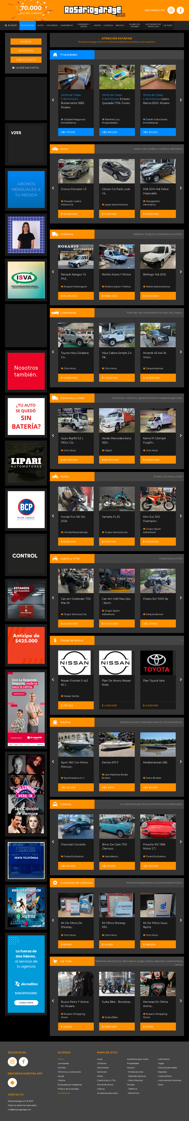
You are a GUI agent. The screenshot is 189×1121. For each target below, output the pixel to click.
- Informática (163, 1059)
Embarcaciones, (130, 722)
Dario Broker (152, 777)
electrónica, (114, 961)
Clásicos (101, 1089)
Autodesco (110, 856)
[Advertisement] (26, 98)
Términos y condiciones (69, 1072)
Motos (100, 1076)
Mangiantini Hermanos (151, 203)
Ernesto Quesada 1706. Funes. (116, 99)
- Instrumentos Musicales (169, 1080)
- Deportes (162, 1072)
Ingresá (26, 41)
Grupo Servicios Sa (114, 532)
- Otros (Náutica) (135, 1080)
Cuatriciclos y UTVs (106, 1080)
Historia (61, 1080)
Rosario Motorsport (74, 286)
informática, (129, 961)
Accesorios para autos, (140, 882)
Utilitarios (101, 1063)
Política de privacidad (68, 1089)
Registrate (26, 50)
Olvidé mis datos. (25, 67)
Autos (100, 1059)
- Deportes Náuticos (136, 1076)
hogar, (141, 961)
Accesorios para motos (167, 882)
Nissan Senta (70, 696)
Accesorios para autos (107, 1093)
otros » (179, 964)
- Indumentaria (164, 1076)
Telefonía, (101, 961)
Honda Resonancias (74, 532)
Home (61, 1059)
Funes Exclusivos (72, 856)
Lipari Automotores (115, 204)
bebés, (149, 961)
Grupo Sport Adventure (152, 530)
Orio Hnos (68, 368)
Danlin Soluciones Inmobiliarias (155, 121)
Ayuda (61, 1076)
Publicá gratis (26, 59)
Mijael (107, 450)
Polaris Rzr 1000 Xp (155, 598)
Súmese (62, 1067)
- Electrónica (133, 1093)
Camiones (102, 1072)
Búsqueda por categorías (70, 1084)
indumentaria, (174, 961)
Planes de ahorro (105, 1084)
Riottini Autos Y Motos (116, 274)
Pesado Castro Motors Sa (71, 203)
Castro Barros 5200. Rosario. (156, 99)
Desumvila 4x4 (153, 368)
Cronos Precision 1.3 (73, 189)
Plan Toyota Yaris (154, 680)
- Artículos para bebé (167, 1067)
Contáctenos (64, 1093)
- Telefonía (132, 1089)
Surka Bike (110, 1017)
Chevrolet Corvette (73, 844)
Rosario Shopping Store (73, 1015)
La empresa (63, 1063)
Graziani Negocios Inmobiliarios (73, 121)
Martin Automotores (156, 286)
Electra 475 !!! (110, 762)
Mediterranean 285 (155, 762)
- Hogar (160, 1063)
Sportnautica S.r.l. (73, 777)
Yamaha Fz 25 (111, 516)
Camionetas (103, 1067)
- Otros (160, 1084)
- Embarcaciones (135, 1072)
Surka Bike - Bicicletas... (117, 1002)
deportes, (160, 961)
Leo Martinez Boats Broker (115, 776)
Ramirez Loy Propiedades (111, 121)
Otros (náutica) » (173, 722)
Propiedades (133, 1063)
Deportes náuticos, (152, 722)
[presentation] (53, 100)
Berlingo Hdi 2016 (154, 274)
